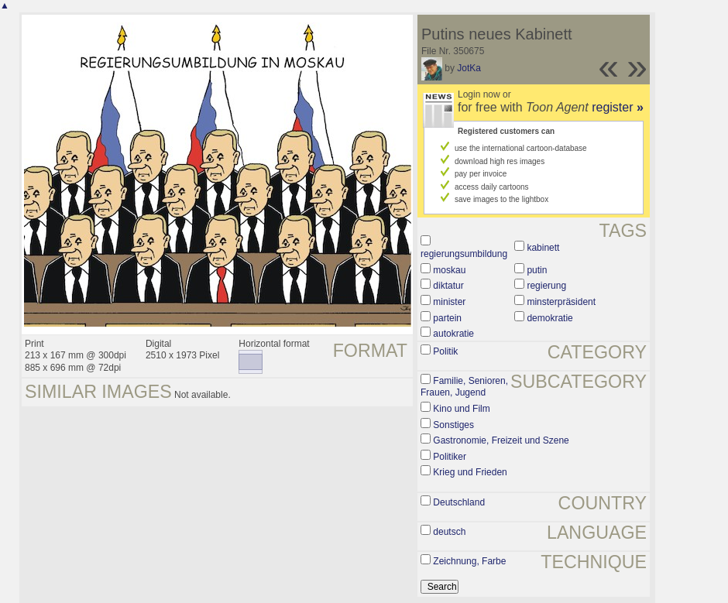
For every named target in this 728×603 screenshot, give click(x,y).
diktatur (448, 285)
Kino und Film (461, 408)
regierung (546, 285)
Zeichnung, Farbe (469, 561)
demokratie (549, 318)
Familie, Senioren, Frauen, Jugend (464, 387)
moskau (449, 270)
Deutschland (459, 502)
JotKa (469, 68)
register (618, 107)
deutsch (449, 531)
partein (447, 318)
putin (537, 270)
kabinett (543, 247)
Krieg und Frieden (470, 472)
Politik (445, 351)
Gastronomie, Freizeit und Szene (500, 440)
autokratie (453, 333)
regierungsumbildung (464, 253)
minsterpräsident (561, 301)
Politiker (449, 456)
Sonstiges (453, 425)
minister (449, 301)
